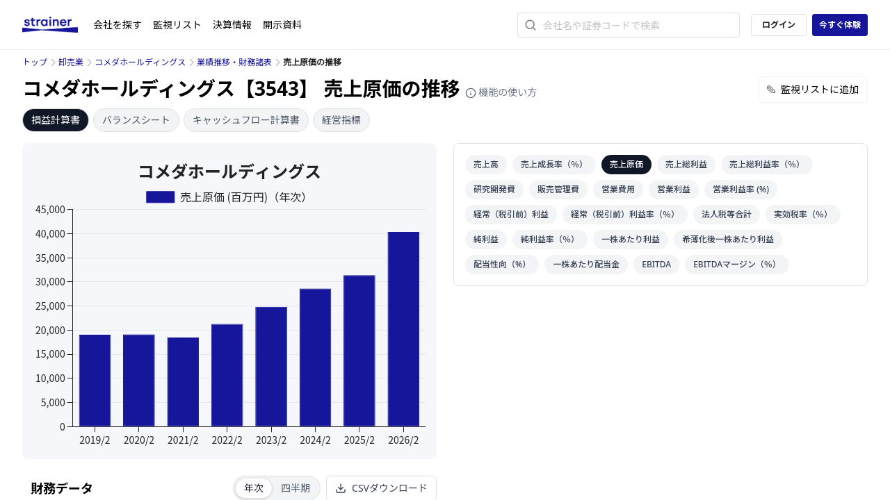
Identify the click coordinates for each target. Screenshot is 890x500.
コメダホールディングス (140, 62)
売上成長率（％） (554, 164)
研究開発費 (494, 189)
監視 (177, 24)
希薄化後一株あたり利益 (728, 239)
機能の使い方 (501, 92)
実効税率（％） (803, 214)
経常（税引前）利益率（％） (625, 214)
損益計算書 (55, 119)
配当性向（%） (502, 264)
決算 (232, 24)
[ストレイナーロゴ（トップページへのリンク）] (57, 25)
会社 (117, 24)
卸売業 (70, 62)
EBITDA (656, 264)
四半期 (295, 487)
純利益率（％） (550, 239)
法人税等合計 (727, 214)
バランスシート (136, 119)
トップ (34, 62)
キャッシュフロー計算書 (246, 119)
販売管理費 (558, 189)
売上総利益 (686, 164)
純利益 (486, 239)
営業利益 (673, 189)
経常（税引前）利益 (511, 214)
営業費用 (618, 189)
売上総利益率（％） (766, 164)
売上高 (486, 164)
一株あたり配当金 (586, 264)
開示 (282, 24)
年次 (254, 487)
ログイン (778, 25)
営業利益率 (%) (741, 189)
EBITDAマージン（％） (737, 264)
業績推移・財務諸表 (234, 62)
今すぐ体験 (840, 25)
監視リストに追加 (813, 89)
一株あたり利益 (630, 239)
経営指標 (341, 119)
